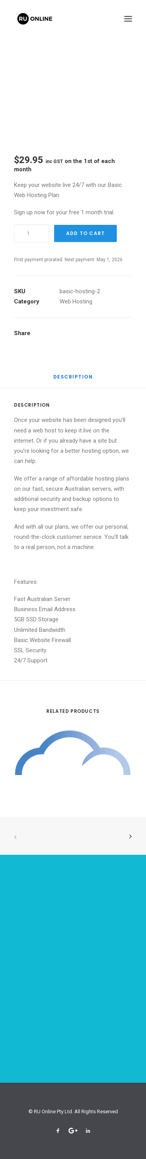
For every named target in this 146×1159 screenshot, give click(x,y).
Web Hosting (76, 301)
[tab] (73, 380)
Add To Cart (85, 233)
